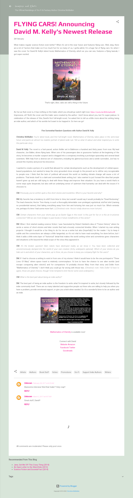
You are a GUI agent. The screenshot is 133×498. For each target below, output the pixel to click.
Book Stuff (44, 372)
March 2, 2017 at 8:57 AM (42, 397)
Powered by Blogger (66, 486)
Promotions (66, 372)
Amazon (71, 344)
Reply (26, 391)
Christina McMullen (73, 491)
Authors (32, 372)
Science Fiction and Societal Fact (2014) (31, 469)
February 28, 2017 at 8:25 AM (43, 383)
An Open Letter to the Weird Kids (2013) (31, 467)
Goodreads (67, 351)
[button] (117, 22)
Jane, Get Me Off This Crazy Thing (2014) (31, 465)
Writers (108, 372)
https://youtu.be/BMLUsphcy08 (103, 112)
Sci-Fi (77, 372)
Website (63, 344)
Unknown (28, 383)
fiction (55, 372)
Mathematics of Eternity (60, 332)
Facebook (64, 347)
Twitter (72, 347)
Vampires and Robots (25, 6)
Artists (23, 372)
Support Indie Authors (92, 372)
